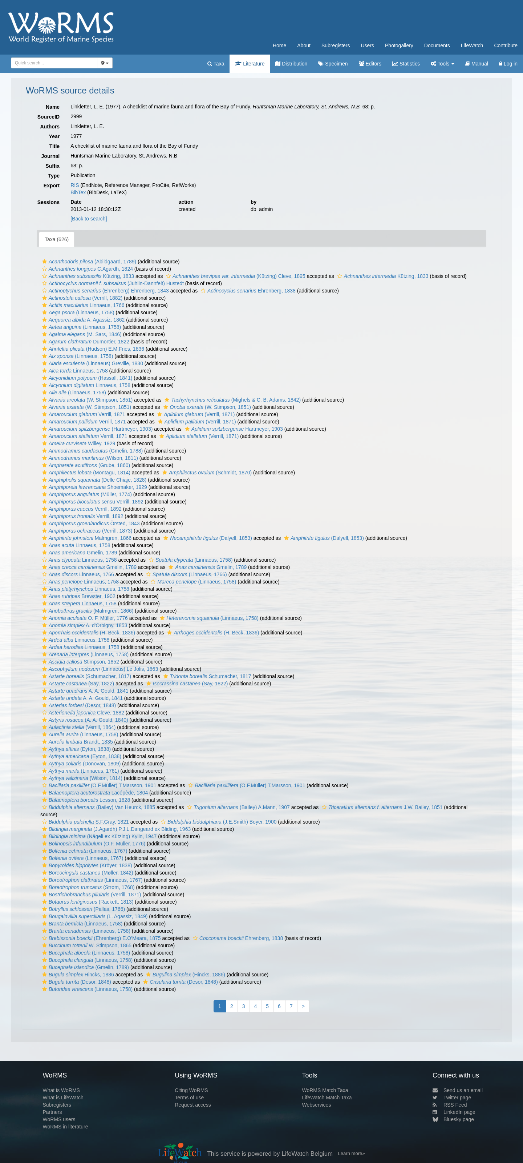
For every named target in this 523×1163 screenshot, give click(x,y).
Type (54, 176)
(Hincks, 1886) (184, 974)
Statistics (406, 64)
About (304, 45)
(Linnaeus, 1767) (83, 851)
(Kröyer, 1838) (86, 865)
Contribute (506, 45)
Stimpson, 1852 (79, 662)
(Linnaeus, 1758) (77, 312)
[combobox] (54, 62)
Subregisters (335, 45)
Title (54, 146)
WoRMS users (58, 1119)
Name (53, 107)
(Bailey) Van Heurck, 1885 (97, 807)
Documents (437, 45)
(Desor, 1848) (78, 705)
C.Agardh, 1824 (86, 269)
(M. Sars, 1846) (81, 334)
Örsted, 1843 (90, 523)
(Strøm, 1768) (87, 887)
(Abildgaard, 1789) (88, 261)
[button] (44, 261)
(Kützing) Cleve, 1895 (234, 276)
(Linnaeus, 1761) (79, 771)
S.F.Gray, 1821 (84, 822)
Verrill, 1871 (82, 414)
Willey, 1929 (77, 443)
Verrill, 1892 (81, 509)
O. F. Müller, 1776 (84, 618)
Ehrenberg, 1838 (247, 291)
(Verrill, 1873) (86, 531)
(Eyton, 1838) (75, 749)
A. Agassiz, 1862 (82, 320)
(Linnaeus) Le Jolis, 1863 (99, 669)
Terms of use (189, 1097)
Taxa (215, 64)
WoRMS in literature (65, 1127)
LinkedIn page (454, 1112)
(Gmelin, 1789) (84, 967)
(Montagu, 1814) (85, 472)
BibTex (78, 192)
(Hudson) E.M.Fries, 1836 (92, 349)
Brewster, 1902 (77, 596)
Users (367, 45)
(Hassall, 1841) (86, 378)
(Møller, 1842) (86, 873)
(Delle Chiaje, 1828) (93, 480)
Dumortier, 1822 (84, 341)
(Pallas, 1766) (82, 909)
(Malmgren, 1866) (86, 611)
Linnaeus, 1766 (82, 305)
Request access (193, 1105)
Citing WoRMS (191, 1090)
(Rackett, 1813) (86, 902)
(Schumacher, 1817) (85, 676)
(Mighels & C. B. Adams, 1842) (232, 400)
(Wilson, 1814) (81, 778)
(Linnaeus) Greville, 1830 (91, 363)
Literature (249, 64)
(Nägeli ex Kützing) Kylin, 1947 (98, 836)
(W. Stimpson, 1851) (86, 400)
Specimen (333, 64)
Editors (370, 64)
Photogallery (399, 45)
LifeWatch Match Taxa (327, 1097)
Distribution (291, 64)
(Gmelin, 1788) (91, 451)
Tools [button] (442, 64)
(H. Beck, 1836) (87, 633)
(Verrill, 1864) (77, 727)
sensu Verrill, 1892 (91, 502)
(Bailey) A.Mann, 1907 (237, 807)
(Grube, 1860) (85, 465)
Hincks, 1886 (77, 974)
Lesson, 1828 (85, 800)
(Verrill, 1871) (195, 414)
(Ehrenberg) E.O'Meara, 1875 (100, 938)
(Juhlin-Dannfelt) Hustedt (112, 283)
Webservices (316, 1105)
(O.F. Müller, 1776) (92, 844)
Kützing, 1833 (87, 276)
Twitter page (452, 1097)
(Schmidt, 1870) (206, 472)
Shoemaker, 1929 (93, 487)
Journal (50, 156)
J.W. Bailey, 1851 (381, 807)
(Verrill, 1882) (81, 298)
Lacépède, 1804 (94, 793)
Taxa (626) (57, 239)
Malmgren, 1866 (85, 538)
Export (52, 185)
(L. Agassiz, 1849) (93, 916)
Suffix (52, 166)
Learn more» (351, 1153)
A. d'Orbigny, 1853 (83, 625)
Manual (476, 64)
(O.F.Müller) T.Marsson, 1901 (98, 785)
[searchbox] (52, 63)
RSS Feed (450, 1105)
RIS (74, 185)
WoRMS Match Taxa (325, 1090)
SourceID (48, 117)
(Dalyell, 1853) (207, 538)
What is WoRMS (61, 1090)
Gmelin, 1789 (78, 552)
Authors (50, 127)
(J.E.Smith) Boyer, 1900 (217, 822)
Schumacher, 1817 (206, 676)
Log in (508, 64)
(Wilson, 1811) (89, 458)
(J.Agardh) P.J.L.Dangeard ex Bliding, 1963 (115, 829)
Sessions (48, 202)
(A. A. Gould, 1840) (84, 720)
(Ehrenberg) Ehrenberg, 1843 (104, 291)
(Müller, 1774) (86, 494)
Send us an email (458, 1090)
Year (54, 136)
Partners (52, 1112)
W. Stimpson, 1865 (85, 945)
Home (279, 45)
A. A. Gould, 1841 (84, 691)
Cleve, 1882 (82, 713)
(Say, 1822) (77, 683)
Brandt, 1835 (76, 742)
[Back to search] (88, 219)
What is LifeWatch (62, 1097)
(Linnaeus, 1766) (185, 574)
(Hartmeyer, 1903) (96, 429)
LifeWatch (472, 45)
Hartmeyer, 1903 (233, 429)
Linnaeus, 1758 (74, 371)
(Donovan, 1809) (80, 763)
